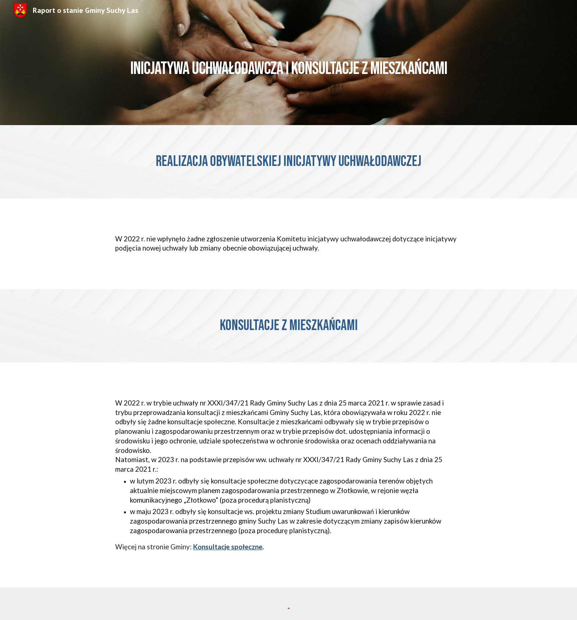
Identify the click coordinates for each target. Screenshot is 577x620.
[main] (288, 62)
